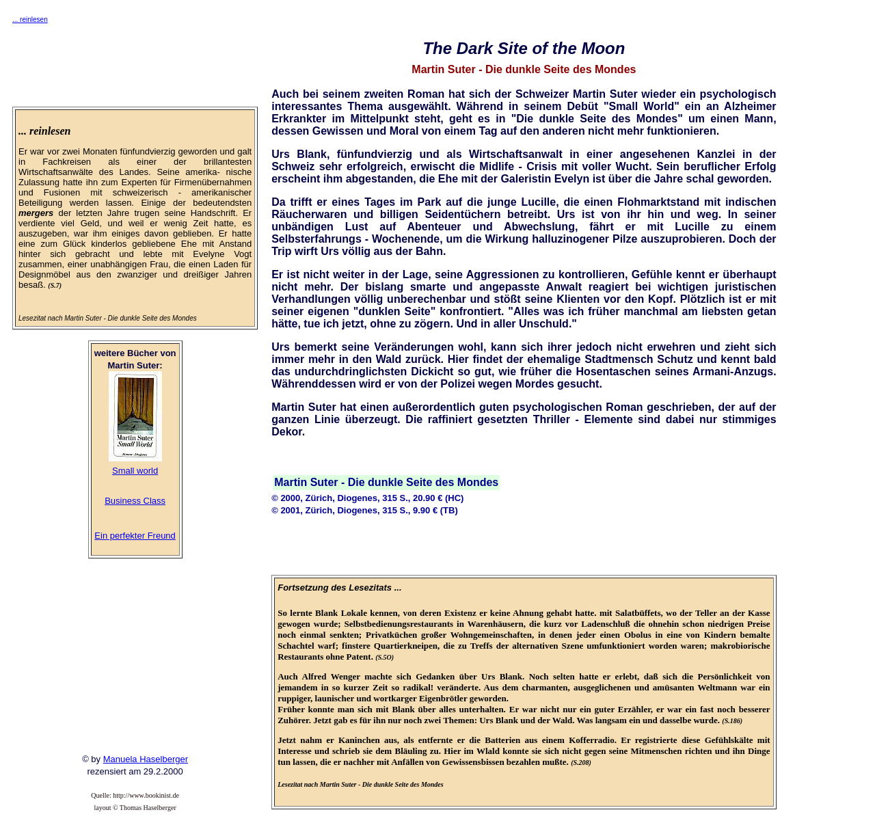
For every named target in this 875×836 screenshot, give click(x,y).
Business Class (135, 501)
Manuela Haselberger (145, 759)
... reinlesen (30, 19)
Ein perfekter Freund (135, 535)
